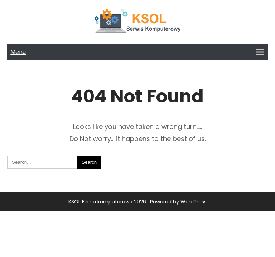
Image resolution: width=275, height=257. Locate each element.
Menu (18, 52)
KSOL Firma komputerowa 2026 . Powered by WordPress (137, 201)
